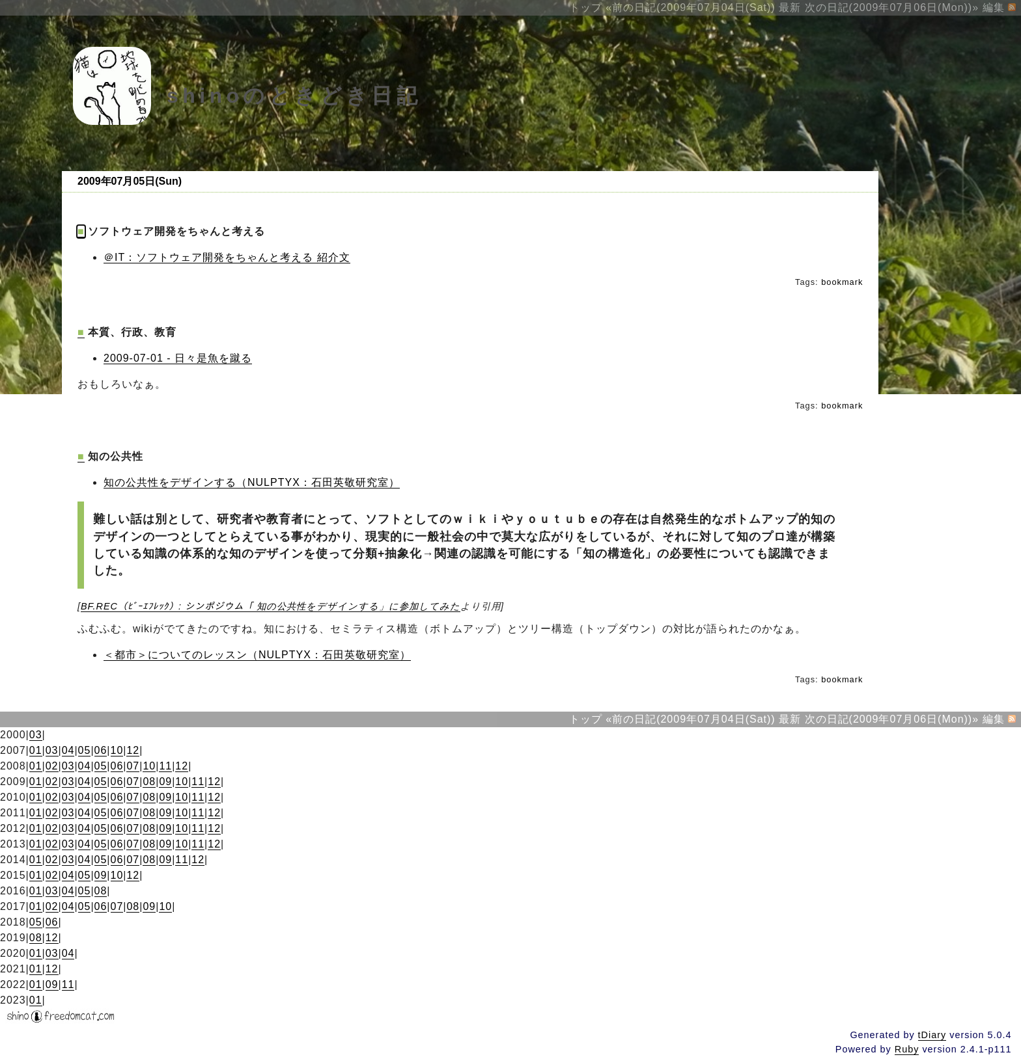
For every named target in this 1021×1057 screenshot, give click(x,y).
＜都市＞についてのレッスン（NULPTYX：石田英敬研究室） (257, 654)
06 (100, 750)
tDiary (932, 1035)
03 (35, 734)
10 (117, 750)
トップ (585, 7)
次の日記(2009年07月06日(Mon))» (892, 7)
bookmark (842, 282)
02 (52, 765)
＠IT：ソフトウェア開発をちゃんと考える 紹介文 (227, 257)
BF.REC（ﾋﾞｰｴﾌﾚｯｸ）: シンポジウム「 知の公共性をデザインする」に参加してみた (270, 606)
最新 (790, 7)
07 (132, 765)
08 (149, 781)
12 (132, 750)
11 (165, 765)
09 (165, 781)
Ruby (907, 1049)
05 (84, 750)
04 (68, 750)
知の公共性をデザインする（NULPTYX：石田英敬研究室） (252, 482)
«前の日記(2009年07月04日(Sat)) (690, 7)
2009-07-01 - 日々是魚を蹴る (178, 358)
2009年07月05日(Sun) (129, 181)
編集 (994, 7)
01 (35, 750)
